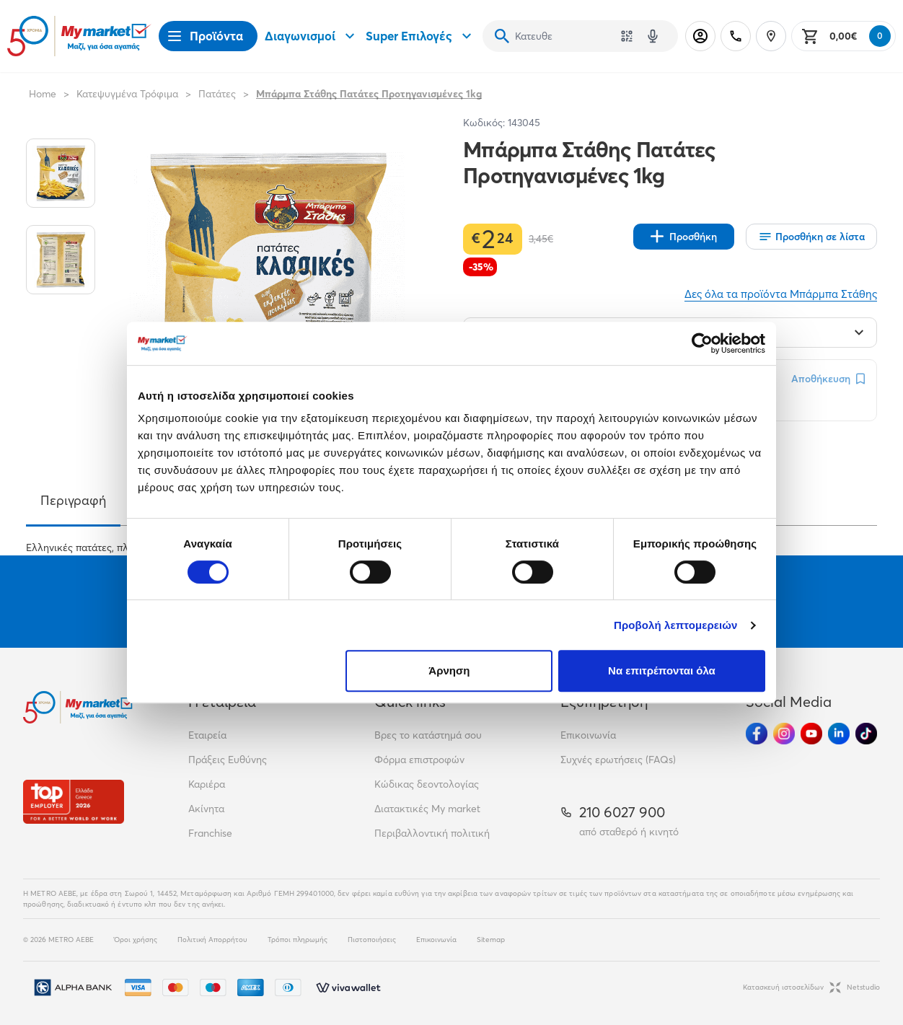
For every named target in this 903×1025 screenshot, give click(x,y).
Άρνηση (449, 670)
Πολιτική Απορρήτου (212, 939)
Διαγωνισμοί (311, 36)
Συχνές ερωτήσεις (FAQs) (618, 759)
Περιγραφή (73, 500)
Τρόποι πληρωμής (297, 939)
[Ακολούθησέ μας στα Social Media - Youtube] (811, 733)
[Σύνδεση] (700, 36)
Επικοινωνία (588, 735)
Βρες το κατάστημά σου (428, 735)
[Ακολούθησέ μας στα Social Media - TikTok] (866, 733)
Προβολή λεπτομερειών (676, 625)
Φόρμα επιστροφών (419, 759)
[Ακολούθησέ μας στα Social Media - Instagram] (784, 733)
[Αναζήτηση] (502, 36)
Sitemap (491, 939)
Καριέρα (206, 784)
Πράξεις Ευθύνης (227, 759)
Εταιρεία (207, 735)
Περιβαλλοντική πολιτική (432, 833)
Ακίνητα (206, 808)
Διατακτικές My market (427, 808)
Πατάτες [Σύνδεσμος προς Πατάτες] (217, 93)
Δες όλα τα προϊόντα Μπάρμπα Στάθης (780, 294)
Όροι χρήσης (135, 939)
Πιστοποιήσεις (372, 939)
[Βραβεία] (73, 802)
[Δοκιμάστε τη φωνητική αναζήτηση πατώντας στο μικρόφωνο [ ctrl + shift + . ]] (653, 36)
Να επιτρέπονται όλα (661, 670)
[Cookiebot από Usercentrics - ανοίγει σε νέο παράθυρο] (702, 343)
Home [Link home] (42, 93)
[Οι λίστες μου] (811, 237)
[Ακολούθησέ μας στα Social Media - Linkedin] (839, 733)
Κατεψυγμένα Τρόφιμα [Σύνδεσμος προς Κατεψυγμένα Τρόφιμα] (127, 93)
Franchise (210, 833)
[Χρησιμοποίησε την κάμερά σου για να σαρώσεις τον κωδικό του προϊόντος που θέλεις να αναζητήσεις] (627, 36)
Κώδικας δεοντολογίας (426, 784)
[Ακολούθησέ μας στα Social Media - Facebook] (756, 733)
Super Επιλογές (420, 36)
